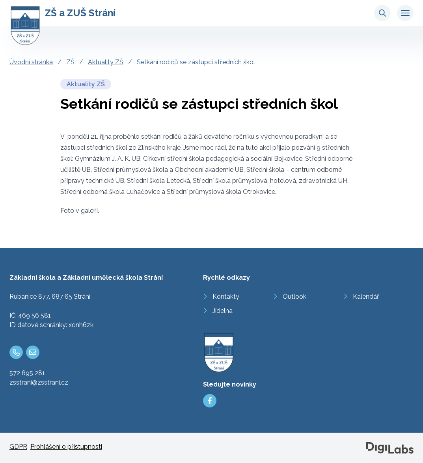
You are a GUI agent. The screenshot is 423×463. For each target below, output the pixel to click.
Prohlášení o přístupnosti (66, 446)
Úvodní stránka (31, 62)
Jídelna (222, 310)
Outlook (294, 296)
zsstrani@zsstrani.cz (38, 382)
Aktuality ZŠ (105, 62)
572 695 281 (27, 373)
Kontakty (225, 296)
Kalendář (366, 296)
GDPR (18, 446)
